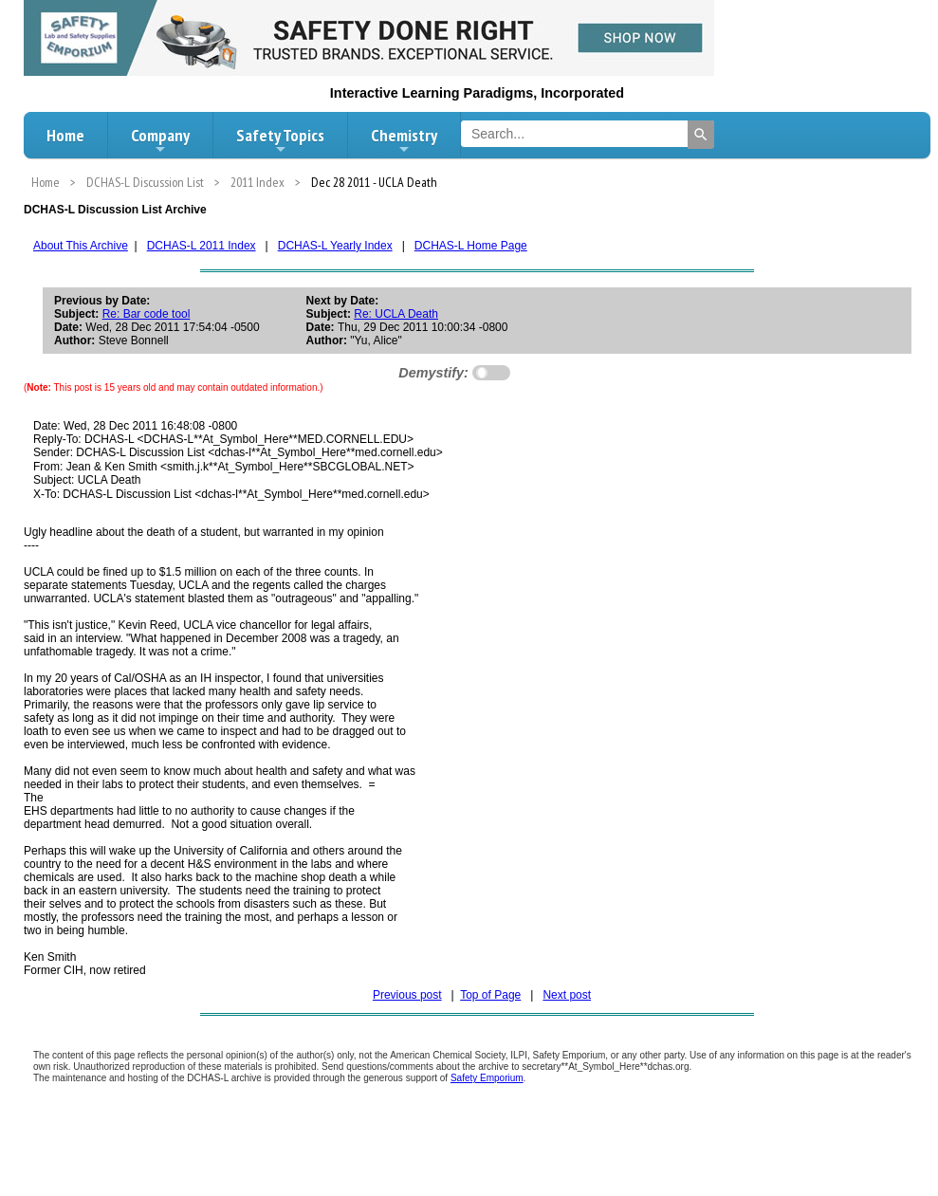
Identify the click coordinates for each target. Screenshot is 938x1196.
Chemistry (404, 140)
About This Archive (80, 245)
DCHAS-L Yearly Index (335, 245)
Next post (567, 995)
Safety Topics (280, 140)
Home (65, 135)
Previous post (407, 995)
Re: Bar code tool (146, 314)
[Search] (701, 134)
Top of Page (490, 995)
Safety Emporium (487, 1078)
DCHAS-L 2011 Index (201, 245)
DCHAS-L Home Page (470, 245)
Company (160, 140)
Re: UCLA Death (396, 314)
